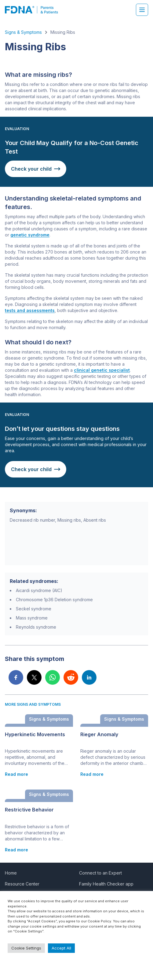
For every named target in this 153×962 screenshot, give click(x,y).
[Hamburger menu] (142, 10)
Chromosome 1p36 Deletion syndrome (54, 599)
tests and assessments (30, 310)
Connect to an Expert (100, 872)
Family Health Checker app (106, 883)
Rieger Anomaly (99, 734)
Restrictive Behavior (29, 810)
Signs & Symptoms (23, 32)
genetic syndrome (29, 234)
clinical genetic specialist (102, 370)
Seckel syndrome (33, 608)
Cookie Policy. (100, 921)
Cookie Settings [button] (26, 948)
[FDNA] (34, 9)
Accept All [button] (61, 948)
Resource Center (22, 883)
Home (11, 872)
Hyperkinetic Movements (35, 734)
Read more (16, 774)
